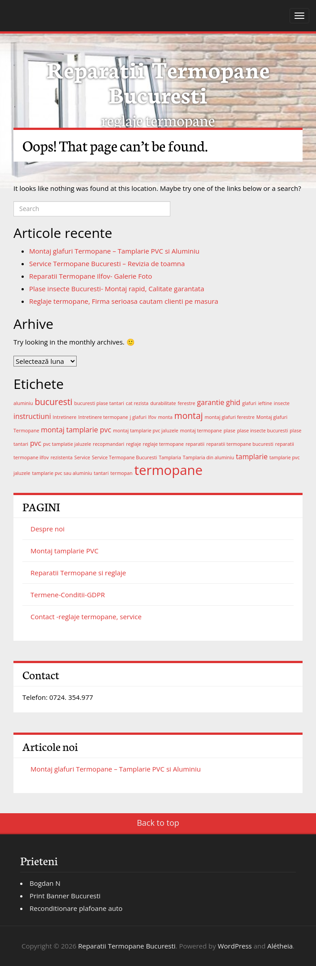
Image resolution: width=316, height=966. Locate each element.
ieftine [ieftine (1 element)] (265, 403)
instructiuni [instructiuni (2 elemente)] (32, 416)
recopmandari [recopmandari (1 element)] (108, 444)
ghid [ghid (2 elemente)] (233, 402)
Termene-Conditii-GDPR (67, 594)
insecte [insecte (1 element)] (282, 403)
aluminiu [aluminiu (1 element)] (23, 403)
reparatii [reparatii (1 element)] (195, 444)
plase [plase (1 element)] (229, 430)
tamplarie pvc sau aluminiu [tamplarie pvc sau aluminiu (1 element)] (62, 473)
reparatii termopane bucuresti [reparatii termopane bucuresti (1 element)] (239, 444)
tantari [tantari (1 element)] (101, 473)
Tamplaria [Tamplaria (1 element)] (170, 457)
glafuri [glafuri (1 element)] (249, 403)
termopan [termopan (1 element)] (121, 473)
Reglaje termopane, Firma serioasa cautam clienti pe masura (123, 301)
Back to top (158, 822)
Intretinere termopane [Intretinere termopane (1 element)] (103, 417)
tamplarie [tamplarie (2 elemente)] (252, 456)
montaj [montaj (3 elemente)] (188, 416)
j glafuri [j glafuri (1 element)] (138, 417)
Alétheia (280, 945)
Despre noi (47, 528)
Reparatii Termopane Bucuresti (158, 80)
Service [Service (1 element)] (82, 457)
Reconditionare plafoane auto (76, 908)
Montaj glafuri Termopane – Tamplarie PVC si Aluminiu (114, 250)
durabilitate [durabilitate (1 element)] (163, 403)
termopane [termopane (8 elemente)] (168, 470)
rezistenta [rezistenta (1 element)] (62, 457)
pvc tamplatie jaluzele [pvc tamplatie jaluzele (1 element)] (67, 444)
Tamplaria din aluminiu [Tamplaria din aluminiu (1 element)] (208, 457)
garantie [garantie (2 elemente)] (211, 402)
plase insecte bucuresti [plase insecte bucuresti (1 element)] (262, 430)
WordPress (235, 945)
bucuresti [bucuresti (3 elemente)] (53, 402)
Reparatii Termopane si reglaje (78, 572)
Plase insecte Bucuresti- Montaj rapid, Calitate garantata (116, 288)
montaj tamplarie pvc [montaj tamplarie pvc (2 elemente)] (76, 430)
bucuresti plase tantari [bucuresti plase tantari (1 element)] (99, 403)
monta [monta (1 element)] (165, 417)
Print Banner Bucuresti (65, 895)
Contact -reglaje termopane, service (86, 616)
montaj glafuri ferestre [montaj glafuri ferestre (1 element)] (229, 417)
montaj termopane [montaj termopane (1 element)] (201, 430)
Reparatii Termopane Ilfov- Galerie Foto (90, 276)
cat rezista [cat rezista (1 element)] (137, 403)
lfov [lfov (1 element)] (152, 417)
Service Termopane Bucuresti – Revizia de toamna (107, 263)
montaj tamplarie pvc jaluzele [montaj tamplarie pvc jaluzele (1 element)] (145, 430)
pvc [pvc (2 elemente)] (35, 443)
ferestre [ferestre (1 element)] (186, 403)
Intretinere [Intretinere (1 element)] (65, 417)
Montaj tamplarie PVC (64, 550)
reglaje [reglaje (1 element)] (133, 444)
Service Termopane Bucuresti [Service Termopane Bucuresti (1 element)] (124, 457)
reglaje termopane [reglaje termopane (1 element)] (163, 444)
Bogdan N (45, 883)
